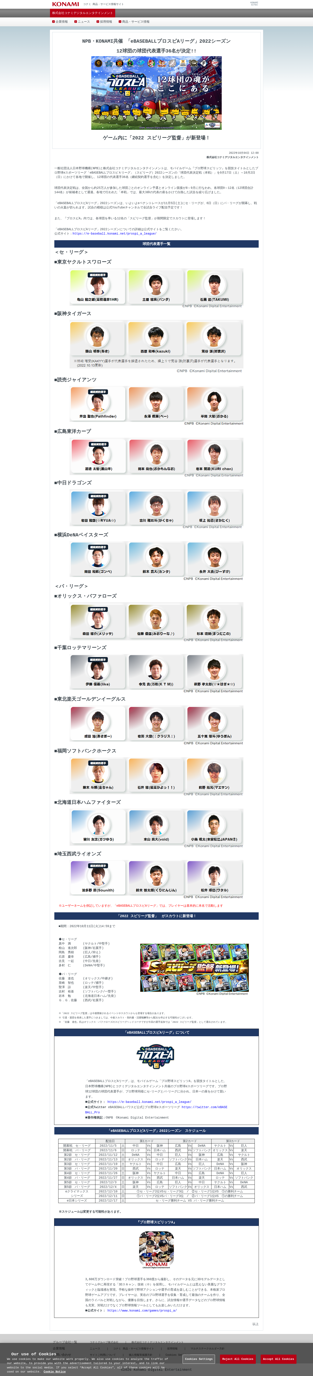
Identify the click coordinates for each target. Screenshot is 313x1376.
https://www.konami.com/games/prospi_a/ (142, 1310)
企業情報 (62, 22)
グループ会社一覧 (65, 1342)
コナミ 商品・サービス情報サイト (133, 1348)
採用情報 (106, 22)
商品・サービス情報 (136, 22)
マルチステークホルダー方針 (208, 1348)
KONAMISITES (254, 4)
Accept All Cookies (278, 1366)
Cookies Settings (199, 1366)
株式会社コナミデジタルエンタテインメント (158, 1342)
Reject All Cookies (237, 1366)
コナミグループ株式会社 (104, 1342)
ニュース (84, 22)
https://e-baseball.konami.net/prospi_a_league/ (114, 233)
